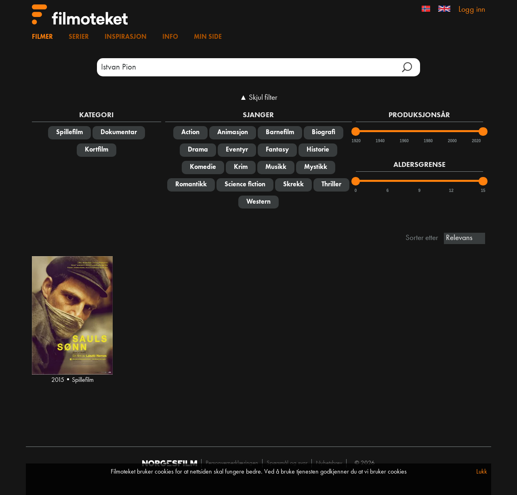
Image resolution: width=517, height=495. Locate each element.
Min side (208, 37)
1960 (404, 141)
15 (483, 190)
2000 (452, 141)
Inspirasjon (126, 37)
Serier (79, 37)
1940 (380, 141)
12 (451, 190)
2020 (476, 141)
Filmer (42, 37)
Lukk (481, 472)
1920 (356, 141)
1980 (428, 141)
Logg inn (471, 10)
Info (170, 37)
